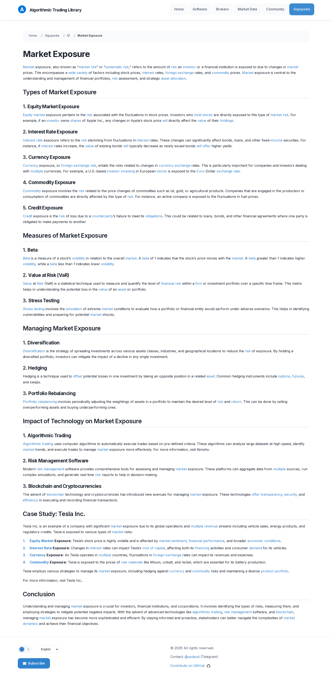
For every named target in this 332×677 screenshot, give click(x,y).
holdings (226, 117)
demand (255, 544)
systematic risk (117, 63)
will (164, 117)
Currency (30, 162)
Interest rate (33, 137)
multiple (36, 168)
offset (77, 373)
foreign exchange (179, 69)
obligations (153, 213)
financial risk (171, 280)
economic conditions (264, 537)
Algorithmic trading (38, 440)
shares (75, 117)
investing (128, 168)
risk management (50, 465)
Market (28, 63)
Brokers (238, 8)
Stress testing (33, 305)
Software (220, 8)
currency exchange (174, 162)
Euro (200, 168)
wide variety (77, 69)
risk (174, 63)
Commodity (32, 187)
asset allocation (173, 75)
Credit (27, 213)
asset (122, 286)
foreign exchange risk (78, 162)
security (290, 491)
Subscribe (34, 660)
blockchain (55, 491)
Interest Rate (41, 544)
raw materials (132, 559)
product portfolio (274, 568)
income (276, 137)
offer (206, 142)
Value (27, 280)
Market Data (259, 8)
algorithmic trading (207, 608)
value (202, 117)
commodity (220, 69)
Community (282, 8)
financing (202, 544)
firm (198, 280)
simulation (74, 305)
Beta (26, 255)
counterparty (102, 213)
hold (197, 111)
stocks (207, 111)
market (292, 63)
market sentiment (173, 537)
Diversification (34, 347)
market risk (88, 63)
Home (203, 8)
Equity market (34, 111)
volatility (78, 255)
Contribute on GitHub (190, 662)
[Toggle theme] (24, 645)
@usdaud (192, 653)
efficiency (30, 497)
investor (189, 63)
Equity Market (42, 537)
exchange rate (228, 168)
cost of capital (153, 544)
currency (176, 568)
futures (298, 373)
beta (145, 255)
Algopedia (304, 8)
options (284, 373)
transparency (271, 491)
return (236, 398)
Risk (40, 280)
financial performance (206, 537)
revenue (211, 523)
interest (148, 69)
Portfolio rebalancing (40, 398)
